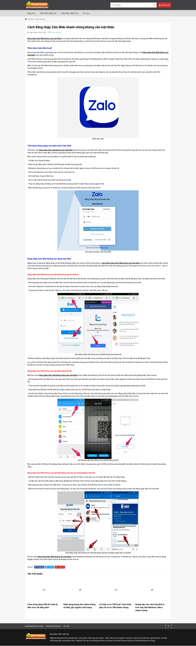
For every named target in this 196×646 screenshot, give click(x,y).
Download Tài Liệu (53, 626)
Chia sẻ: (30, 567)
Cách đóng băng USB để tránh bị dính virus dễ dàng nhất (42, 606)
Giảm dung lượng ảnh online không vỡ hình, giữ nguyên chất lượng (79, 606)
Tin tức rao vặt (40, 19)
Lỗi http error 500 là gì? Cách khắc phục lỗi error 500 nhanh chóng (115, 606)
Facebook (39, 567)
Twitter (49, 567)
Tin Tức (86, 13)
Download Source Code (34, 626)
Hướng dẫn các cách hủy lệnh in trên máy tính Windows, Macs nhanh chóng (149, 607)
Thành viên (164, 5)
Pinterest (60, 567)
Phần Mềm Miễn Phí (48, 13)
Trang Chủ (31, 13)
